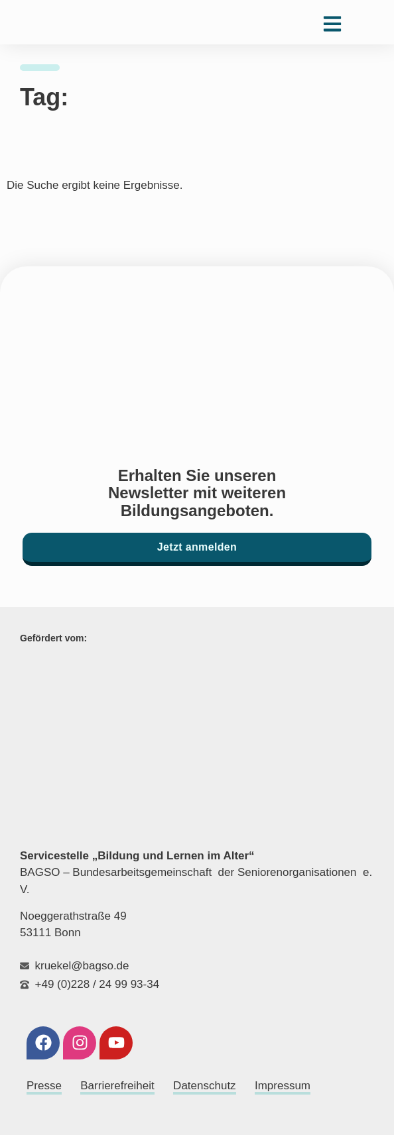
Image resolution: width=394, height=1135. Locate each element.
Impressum (282, 1085)
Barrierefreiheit (117, 1085)
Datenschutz (204, 1085)
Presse (44, 1085)
